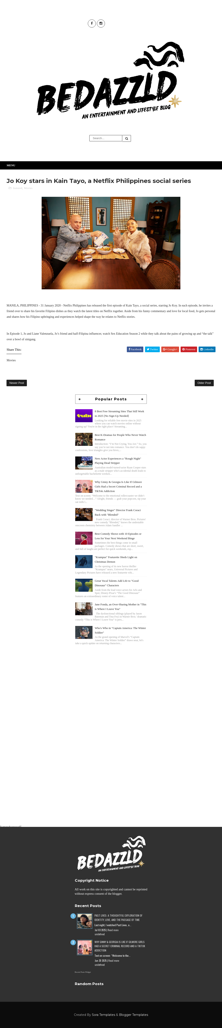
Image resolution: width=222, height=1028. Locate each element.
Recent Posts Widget (83, 972)
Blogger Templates (133, 1015)
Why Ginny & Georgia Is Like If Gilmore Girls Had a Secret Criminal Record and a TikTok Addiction (118, 486)
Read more (113, 930)
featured (17, 188)
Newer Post (16, 382)
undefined (100, 934)
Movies (28, 188)
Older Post (204, 382)
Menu (11, 165)
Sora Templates (103, 1015)
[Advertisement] (111, 676)
